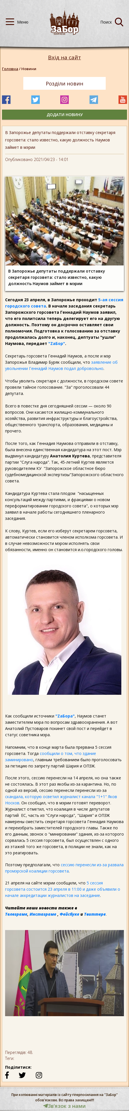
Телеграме (16, 914)
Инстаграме (43, 914)
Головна (10, 68)
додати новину (65, 114)
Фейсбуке (69, 914)
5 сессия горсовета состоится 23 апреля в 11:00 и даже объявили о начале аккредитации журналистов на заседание (62, 889)
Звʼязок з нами (64, 1105)
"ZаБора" (65, 716)
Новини (28, 68)
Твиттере (95, 914)
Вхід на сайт (64, 57)
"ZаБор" (56, 343)
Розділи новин (64, 83)
